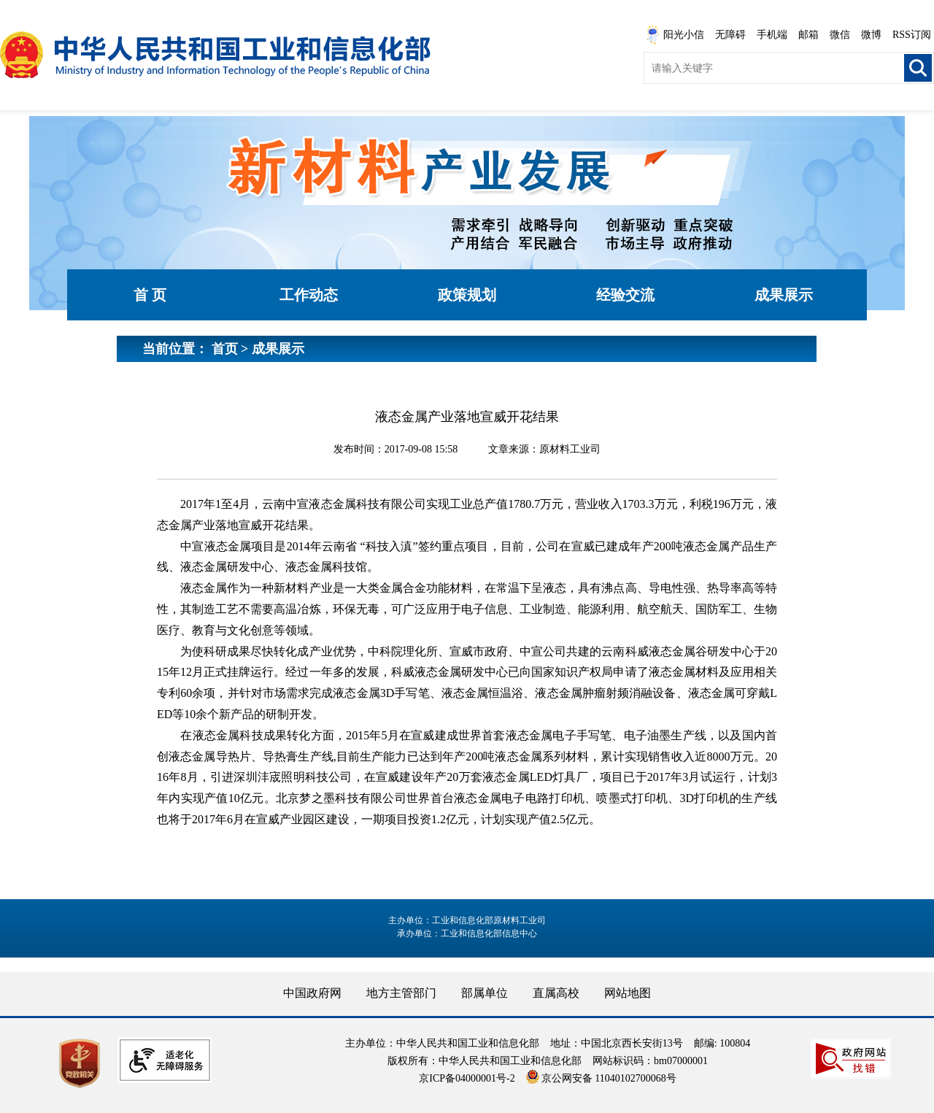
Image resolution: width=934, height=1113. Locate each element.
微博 (871, 34)
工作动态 (308, 295)
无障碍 (730, 34)
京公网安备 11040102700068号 (601, 1078)
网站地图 (627, 993)
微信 (840, 34)
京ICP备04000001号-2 (466, 1078)
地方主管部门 (401, 993)
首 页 (150, 295)
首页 (225, 349)
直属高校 (556, 993)
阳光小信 (675, 35)
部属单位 (484, 993)
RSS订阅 (911, 34)
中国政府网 (312, 993)
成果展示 (783, 295)
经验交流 (625, 295)
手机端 (772, 34)
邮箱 (808, 34)
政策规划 (467, 295)
